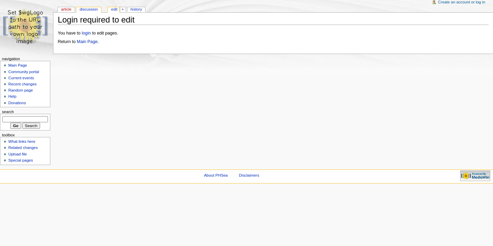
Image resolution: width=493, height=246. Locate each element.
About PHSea (216, 175)
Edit (114, 9)
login (86, 33)
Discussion (88, 9)
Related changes (23, 148)
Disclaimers (249, 175)
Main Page (87, 41)
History (136, 9)
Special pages (20, 160)
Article (66, 9)
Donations (17, 103)
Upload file (17, 154)
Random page (20, 90)
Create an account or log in (461, 2)
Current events (21, 78)
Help (12, 96)
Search (8, 112)
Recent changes (22, 84)
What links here (21, 141)
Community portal (23, 72)
